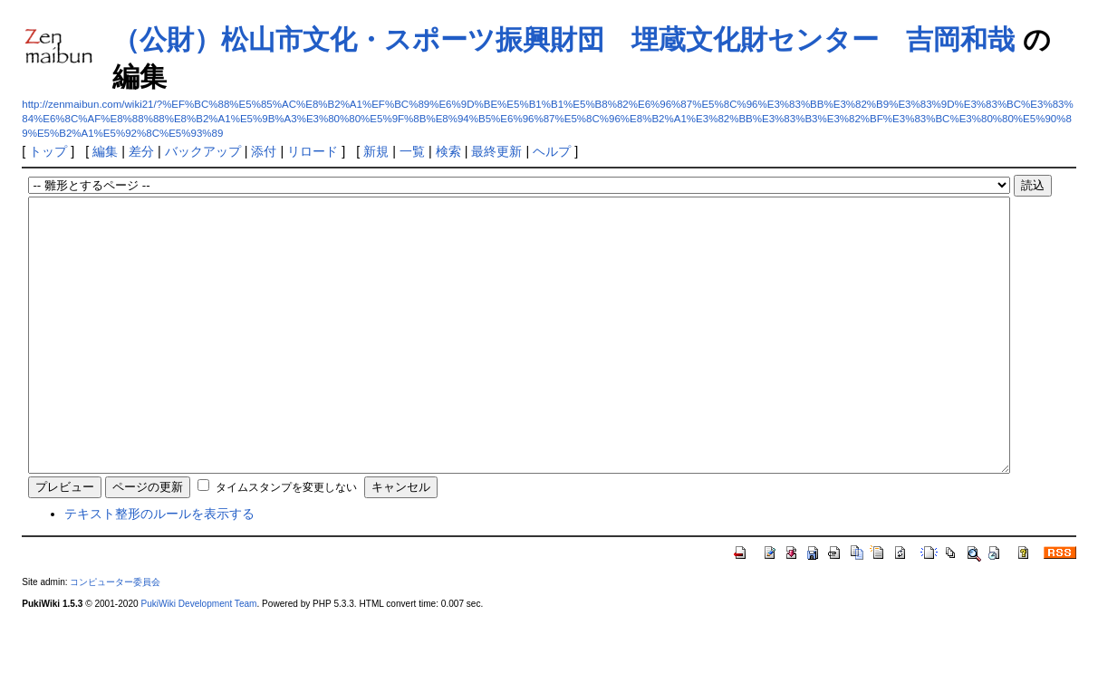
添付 (263, 151)
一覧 (412, 151)
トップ (48, 151)
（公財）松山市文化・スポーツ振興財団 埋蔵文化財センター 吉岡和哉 (563, 39)
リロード (312, 151)
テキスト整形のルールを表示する (159, 568)
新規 (376, 151)
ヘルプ (552, 151)
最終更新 (496, 151)
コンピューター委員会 (115, 636)
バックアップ (203, 151)
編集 (105, 151)
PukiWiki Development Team (198, 658)
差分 (141, 151)
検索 (448, 151)
